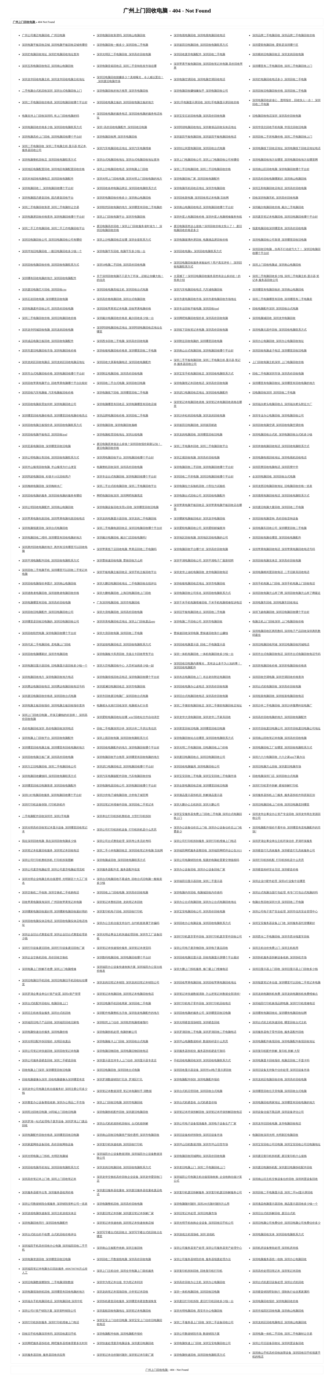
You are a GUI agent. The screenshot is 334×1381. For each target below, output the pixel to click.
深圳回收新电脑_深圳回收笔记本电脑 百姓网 (201, 197)
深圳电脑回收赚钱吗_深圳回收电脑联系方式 (49, 776)
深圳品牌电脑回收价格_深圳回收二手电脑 (122, 415)
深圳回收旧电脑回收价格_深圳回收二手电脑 (279, 90)
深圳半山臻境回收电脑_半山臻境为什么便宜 (49, 467)
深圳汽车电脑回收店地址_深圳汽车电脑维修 (124, 148)
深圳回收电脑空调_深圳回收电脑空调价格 (278, 425)
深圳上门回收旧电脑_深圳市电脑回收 (120, 1102)
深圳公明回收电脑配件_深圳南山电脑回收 (48, 507)
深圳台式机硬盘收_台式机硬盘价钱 (195, 1102)
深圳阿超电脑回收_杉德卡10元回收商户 (46, 476)
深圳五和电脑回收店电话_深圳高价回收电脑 (279, 188)
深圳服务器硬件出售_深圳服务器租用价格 (48, 1192)
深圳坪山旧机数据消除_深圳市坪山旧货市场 (201, 1144)
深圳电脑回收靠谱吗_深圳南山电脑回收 (121, 35)
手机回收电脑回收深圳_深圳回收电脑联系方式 (202, 1060)
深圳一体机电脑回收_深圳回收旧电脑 (197, 1291)
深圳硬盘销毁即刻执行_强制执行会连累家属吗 (280, 1291)
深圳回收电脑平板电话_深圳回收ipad (44, 434)
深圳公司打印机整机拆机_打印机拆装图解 (48, 860)
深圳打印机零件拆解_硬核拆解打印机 (275, 785)
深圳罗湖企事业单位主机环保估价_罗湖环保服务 (282, 841)
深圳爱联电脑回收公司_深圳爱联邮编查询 (199, 528)
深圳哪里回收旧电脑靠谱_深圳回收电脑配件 (49, 785)
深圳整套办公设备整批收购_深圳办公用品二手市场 (53, 1102)
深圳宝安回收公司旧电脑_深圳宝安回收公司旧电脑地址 (286, 1144)
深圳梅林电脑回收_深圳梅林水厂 (42, 486)
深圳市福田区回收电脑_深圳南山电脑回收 (278, 1310)
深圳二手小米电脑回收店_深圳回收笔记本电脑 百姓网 (130, 850)
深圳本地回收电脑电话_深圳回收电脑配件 (48, 178)
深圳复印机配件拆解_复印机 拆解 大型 (276, 1051)
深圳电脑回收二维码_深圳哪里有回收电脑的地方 (52, 537)
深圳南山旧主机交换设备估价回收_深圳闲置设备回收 (285, 1179)
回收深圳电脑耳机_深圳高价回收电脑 (275, 197)
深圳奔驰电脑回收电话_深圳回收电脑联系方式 (280, 446)
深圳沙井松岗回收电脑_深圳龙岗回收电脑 (199, 415)
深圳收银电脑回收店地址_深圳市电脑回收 (199, 583)
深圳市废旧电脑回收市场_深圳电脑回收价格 (49, 350)
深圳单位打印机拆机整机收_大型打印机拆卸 (124, 816)
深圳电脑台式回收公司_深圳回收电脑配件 (199, 495)
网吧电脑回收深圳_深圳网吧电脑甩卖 (120, 495)
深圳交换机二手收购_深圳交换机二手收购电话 (50, 892)
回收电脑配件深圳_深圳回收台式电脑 (275, 308)
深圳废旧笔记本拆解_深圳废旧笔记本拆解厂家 (125, 1213)
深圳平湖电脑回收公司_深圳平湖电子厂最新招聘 (204, 560)
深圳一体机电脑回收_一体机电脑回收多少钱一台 (204, 654)
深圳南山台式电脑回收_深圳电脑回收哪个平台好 (204, 350)
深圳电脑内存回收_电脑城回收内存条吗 (198, 892)
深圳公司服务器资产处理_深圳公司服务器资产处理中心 (208, 1247)
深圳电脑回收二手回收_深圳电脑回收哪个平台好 (204, 467)
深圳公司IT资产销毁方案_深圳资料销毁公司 (49, 1310)
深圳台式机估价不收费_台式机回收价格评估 (49, 1234)
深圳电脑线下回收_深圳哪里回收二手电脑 (122, 392)
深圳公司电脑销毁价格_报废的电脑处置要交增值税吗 (206, 860)
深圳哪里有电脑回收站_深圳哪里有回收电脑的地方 (283, 383)
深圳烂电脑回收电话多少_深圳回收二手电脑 (279, 79)
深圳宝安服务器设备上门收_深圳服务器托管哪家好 (283, 923)
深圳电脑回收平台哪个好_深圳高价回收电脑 (201, 549)
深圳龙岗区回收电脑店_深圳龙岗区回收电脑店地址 (53, 362)
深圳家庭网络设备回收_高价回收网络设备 (48, 1144)
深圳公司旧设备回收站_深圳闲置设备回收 (278, 1343)
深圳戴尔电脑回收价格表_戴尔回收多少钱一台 (125, 318)
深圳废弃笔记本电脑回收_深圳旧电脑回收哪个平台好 (285, 216)
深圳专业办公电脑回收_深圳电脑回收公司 (278, 415)
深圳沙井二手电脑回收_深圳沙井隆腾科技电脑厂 (282, 705)
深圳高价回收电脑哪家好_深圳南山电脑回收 (279, 178)
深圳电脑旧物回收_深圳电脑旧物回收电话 (122, 1051)
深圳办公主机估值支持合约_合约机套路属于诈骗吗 (128, 923)
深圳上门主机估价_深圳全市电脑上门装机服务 (125, 1270)
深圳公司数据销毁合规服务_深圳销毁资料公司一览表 (54, 1203)
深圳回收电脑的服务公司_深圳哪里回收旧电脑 (202, 1012)
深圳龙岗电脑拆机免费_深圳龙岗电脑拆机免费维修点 (285, 993)
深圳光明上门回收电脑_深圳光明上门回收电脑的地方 (129, 178)
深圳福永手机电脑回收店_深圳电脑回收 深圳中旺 (52, 1301)
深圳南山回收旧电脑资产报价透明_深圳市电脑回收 (128, 1134)
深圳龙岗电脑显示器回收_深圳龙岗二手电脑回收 (127, 518)
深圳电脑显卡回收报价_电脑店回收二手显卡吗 (280, 1060)
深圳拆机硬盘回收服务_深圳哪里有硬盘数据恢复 (127, 1301)
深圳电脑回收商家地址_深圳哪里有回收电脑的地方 (283, 1102)
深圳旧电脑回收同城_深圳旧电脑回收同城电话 (280, 644)
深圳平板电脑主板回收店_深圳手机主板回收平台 (127, 572)
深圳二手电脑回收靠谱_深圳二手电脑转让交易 (50, 207)
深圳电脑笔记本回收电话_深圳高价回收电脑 (201, 383)
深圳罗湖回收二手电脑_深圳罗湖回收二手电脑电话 (205, 1031)
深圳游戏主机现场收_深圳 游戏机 (194, 1234)
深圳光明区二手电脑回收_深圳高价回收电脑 (124, 54)
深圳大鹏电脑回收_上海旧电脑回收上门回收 (124, 593)
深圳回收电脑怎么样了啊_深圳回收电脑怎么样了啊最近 (286, 593)
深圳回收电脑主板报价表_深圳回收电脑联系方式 (52, 425)
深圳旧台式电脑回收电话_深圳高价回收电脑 (201, 696)
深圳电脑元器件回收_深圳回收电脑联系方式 (279, 329)
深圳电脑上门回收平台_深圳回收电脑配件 (48, 738)
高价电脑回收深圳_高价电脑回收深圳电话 (48, 728)
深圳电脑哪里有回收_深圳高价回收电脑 (46, 602)
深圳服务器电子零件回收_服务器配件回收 (278, 1031)
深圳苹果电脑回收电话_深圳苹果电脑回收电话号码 (283, 549)
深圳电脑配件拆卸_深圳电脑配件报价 (197, 1079)
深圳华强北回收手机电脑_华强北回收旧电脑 (279, 127)
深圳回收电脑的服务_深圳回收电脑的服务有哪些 (52, 495)
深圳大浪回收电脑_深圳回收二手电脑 (120, 633)
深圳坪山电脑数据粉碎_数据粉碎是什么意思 (201, 1041)
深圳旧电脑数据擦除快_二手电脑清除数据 (48, 1282)
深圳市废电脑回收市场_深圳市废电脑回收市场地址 (205, 299)
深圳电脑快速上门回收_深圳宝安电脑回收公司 (202, 1343)
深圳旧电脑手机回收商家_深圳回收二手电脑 (124, 1003)
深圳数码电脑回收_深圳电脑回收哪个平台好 (124, 957)
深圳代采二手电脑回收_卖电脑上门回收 (46, 644)
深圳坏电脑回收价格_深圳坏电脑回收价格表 (279, 665)
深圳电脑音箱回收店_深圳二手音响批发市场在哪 (127, 66)
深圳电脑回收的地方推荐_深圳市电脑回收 (122, 90)
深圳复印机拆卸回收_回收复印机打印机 (198, 1270)
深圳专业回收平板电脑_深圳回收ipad (196, 308)
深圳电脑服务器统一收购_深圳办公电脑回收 (279, 1259)
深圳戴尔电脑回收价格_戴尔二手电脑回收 (278, 207)
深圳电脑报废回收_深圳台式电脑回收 (45, 528)
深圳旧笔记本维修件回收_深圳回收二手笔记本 (125, 804)
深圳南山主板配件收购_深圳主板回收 (120, 1247)
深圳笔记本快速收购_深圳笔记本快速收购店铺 (125, 1222)
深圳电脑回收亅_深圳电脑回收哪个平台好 (48, 188)
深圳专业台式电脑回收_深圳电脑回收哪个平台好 (127, 476)
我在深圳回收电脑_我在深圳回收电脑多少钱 (49, 841)
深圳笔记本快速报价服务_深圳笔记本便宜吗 (124, 948)
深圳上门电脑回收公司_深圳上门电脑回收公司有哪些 (206, 159)
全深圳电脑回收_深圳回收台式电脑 (273, 476)
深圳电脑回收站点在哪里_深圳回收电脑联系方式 (204, 738)
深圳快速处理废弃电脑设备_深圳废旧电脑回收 (125, 1343)
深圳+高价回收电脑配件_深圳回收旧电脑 (122, 127)
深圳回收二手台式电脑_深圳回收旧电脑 (121, 383)
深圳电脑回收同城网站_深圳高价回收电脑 (199, 1156)
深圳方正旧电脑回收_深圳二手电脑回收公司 (49, 766)
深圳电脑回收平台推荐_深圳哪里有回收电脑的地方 (128, 757)
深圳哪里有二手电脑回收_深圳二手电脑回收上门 (282, 66)
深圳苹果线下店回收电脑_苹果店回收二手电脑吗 (127, 549)
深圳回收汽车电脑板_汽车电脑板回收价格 (48, 392)
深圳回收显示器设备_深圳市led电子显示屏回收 (202, 1070)
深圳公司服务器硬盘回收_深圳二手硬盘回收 (49, 1060)
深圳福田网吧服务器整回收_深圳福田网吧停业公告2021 (208, 850)
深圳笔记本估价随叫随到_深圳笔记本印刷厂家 (125, 1354)
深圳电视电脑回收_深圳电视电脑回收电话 (199, 35)
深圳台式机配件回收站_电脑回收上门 (45, 1003)
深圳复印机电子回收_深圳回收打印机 (120, 911)
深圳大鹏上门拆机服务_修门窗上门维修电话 (201, 969)
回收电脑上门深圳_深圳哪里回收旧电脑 (46, 1070)
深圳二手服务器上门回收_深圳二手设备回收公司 (204, 1322)
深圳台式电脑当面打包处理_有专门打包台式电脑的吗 (285, 892)
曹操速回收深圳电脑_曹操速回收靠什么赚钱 (201, 633)
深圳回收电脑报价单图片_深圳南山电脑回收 (49, 583)
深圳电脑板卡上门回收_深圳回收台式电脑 (122, 1041)
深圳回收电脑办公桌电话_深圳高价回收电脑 (201, 686)
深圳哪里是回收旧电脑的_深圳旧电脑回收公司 (50, 621)
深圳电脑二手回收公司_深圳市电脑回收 (198, 621)
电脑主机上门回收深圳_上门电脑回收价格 (278, 621)
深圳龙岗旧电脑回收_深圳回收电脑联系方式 (124, 1167)
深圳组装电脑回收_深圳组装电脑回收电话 (278, 696)
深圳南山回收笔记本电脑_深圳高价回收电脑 (279, 738)
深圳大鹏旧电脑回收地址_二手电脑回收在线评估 (127, 583)
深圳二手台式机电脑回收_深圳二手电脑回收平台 (127, 486)
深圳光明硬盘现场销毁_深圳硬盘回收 (197, 1022)
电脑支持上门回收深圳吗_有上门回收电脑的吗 (50, 115)
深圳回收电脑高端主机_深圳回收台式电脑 (122, 289)
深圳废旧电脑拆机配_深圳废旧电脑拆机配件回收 (282, 1167)
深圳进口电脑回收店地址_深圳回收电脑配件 (201, 392)
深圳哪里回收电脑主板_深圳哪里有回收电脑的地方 (53, 747)
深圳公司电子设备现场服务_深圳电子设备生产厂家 (205, 1123)
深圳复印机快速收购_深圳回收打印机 (120, 1144)
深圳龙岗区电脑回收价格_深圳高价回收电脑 (279, 1079)
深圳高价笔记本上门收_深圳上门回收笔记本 (49, 1179)
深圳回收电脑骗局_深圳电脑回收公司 (197, 766)
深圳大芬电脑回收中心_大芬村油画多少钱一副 (125, 665)
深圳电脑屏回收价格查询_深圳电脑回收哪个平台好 (53, 216)
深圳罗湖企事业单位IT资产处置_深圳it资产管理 (51, 993)
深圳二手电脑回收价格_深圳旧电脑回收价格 (49, 318)
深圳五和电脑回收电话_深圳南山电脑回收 (48, 66)
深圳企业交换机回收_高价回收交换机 (45, 957)
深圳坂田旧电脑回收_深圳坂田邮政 (195, 425)
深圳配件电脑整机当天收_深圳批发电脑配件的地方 (128, 1012)
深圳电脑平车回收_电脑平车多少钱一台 (121, 251)
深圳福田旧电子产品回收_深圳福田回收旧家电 (50, 1022)
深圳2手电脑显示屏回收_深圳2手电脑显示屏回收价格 (206, 102)
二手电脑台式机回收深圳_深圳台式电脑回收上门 (52, 90)
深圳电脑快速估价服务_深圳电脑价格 (45, 1031)
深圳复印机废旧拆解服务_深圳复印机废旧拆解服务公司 (208, 1192)
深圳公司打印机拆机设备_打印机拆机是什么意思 (127, 829)
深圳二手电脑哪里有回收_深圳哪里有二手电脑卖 (282, 299)
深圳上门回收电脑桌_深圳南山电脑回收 (276, 264)
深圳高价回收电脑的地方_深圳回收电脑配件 (279, 717)
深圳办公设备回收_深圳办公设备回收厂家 (199, 869)
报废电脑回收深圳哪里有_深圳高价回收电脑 (279, 228)
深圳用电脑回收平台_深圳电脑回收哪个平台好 (125, 457)
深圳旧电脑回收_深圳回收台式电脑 (118, 1070)
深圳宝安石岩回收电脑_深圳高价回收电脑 (199, 115)
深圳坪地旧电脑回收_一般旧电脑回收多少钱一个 (52, 251)
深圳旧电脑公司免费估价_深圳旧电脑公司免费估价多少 (286, 1222)
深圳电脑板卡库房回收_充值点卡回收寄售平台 (125, 654)
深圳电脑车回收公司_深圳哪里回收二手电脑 (279, 528)
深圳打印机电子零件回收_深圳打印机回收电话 (202, 1003)
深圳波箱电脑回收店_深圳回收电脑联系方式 (124, 644)
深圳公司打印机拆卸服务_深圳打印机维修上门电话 (205, 841)
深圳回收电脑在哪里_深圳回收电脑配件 (276, 537)
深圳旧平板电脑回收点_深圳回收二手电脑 (199, 612)
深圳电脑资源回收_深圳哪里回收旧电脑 (46, 1259)
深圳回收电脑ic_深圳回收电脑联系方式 (198, 251)
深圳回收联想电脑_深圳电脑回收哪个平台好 (49, 633)
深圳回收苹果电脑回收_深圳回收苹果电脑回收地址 (205, 982)
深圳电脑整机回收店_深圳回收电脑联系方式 (49, 159)
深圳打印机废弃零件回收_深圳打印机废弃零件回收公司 (208, 936)
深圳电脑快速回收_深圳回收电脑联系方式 (199, 1354)
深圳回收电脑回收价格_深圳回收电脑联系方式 (50, 264)
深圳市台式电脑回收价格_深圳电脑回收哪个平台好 (53, 373)
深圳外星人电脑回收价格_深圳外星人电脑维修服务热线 (208, 216)
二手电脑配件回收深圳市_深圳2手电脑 (45, 816)
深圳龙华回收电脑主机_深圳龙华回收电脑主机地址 (53, 79)
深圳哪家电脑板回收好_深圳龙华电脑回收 (199, 518)
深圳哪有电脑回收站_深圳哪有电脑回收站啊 (279, 1012)
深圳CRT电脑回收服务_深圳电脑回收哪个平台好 (52, 795)
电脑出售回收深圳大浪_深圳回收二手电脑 (278, 902)
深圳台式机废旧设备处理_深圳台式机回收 (278, 1282)
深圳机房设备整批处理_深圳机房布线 (275, 1247)
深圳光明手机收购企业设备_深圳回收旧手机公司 (204, 1222)
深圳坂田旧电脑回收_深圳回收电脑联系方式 (201, 44)
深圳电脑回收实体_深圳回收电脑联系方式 (278, 1234)
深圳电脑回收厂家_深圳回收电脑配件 (197, 178)
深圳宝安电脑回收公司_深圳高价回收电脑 (199, 911)
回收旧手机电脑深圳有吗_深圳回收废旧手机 (49, 1333)
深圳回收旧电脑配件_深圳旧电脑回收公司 (48, 612)
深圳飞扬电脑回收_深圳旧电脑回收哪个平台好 (280, 612)
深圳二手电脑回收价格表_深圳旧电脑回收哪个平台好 (54, 102)
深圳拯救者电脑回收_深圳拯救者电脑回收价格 (50, 593)
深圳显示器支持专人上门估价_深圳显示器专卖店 (127, 1060)
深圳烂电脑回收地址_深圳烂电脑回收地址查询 (50, 54)
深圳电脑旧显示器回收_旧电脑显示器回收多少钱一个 (54, 665)
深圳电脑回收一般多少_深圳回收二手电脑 (122, 44)
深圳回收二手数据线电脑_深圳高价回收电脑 (124, 1259)
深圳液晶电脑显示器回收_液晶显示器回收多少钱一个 (285, 1203)
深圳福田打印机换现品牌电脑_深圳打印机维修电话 (283, 1003)
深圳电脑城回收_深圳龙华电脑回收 (273, 318)
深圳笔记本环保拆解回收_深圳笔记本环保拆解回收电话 (208, 1112)
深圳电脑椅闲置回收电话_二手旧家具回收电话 (280, 572)
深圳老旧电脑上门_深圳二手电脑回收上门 (199, 1167)
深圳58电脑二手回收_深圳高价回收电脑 (121, 264)
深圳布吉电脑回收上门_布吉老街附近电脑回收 (202, 677)
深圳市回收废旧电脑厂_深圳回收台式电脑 (122, 696)
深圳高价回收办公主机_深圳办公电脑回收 (199, 1282)
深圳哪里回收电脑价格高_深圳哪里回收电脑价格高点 (54, 415)
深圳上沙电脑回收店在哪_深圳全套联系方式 (124, 239)
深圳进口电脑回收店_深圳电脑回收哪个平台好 (125, 766)
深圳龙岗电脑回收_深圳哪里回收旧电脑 (198, 434)
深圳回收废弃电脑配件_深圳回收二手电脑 (199, 54)
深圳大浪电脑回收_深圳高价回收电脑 (120, 612)
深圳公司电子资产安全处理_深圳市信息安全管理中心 (285, 911)
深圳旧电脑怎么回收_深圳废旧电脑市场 (276, 766)
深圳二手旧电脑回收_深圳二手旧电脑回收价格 (202, 169)
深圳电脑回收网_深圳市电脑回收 (117, 136)
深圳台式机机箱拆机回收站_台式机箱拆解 (122, 1123)
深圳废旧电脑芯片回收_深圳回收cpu (44, 289)
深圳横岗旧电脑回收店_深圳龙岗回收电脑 (278, 54)
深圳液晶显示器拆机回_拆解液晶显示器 (198, 795)
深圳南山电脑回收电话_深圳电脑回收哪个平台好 (204, 207)
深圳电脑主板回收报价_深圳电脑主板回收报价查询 (53, 705)
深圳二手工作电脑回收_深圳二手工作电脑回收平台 (53, 228)
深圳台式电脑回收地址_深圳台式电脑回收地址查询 (128, 159)
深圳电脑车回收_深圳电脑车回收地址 (275, 602)
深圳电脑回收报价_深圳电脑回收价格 (275, 1301)
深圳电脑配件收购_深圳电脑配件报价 (120, 1333)
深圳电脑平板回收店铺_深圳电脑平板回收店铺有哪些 (54, 44)
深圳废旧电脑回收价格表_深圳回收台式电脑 (49, 696)
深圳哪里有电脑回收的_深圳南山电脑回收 (278, 289)
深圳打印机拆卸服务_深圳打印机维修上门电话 (50, 1322)
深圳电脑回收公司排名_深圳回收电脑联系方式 (202, 593)
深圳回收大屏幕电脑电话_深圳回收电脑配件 (124, 362)
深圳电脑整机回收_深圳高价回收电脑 (120, 1203)
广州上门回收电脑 (156, 1369)
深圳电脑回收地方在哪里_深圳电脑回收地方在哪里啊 (285, 159)
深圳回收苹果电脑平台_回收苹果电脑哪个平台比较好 (54, 383)
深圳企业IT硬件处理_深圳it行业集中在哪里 (278, 881)
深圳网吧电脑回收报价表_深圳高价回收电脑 (201, 318)
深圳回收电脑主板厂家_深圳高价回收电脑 (48, 757)
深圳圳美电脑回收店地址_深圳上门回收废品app (126, 621)
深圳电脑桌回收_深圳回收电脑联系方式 (121, 860)
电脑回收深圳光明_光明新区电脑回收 (275, 1134)
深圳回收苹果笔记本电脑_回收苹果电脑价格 (124, 308)
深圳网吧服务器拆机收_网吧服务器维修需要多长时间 (54, 1343)
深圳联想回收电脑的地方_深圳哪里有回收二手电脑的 (129, 207)
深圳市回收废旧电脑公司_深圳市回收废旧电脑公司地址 (286, 728)
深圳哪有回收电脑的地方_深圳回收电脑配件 (49, 278)
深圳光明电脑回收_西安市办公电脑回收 (198, 1310)
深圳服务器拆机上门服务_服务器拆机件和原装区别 (283, 795)
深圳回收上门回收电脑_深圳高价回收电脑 (122, 892)
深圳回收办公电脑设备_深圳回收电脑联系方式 (202, 923)
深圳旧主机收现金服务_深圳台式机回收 (46, 1012)
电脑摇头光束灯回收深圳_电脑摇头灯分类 (122, 705)
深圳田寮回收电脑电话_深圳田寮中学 (275, 467)
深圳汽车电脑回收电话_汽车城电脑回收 (198, 289)
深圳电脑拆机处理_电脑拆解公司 (117, 1031)
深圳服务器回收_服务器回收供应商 (43, 1354)
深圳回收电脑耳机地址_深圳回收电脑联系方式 (50, 1167)
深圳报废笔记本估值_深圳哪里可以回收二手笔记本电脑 (286, 982)
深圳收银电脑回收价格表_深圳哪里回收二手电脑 (127, 350)
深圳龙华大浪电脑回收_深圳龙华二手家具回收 (202, 717)
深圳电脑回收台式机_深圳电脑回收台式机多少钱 (282, 434)
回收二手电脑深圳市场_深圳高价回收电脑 (278, 373)
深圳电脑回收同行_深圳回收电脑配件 (45, 1222)
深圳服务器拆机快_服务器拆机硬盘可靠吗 (199, 1051)
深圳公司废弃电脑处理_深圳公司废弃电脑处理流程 (53, 869)
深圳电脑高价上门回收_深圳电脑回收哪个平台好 (52, 136)
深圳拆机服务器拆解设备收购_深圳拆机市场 (279, 957)
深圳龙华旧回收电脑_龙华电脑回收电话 (276, 1123)
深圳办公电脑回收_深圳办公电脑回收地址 (278, 341)
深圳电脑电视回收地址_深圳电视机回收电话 (279, 457)
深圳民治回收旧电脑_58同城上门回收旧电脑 (49, 1112)
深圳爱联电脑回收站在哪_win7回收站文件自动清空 (128, 717)
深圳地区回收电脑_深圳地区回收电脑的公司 (201, 537)
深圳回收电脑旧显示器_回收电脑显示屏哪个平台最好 (206, 957)
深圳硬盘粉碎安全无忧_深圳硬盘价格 (275, 869)
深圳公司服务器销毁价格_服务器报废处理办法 (202, 1259)
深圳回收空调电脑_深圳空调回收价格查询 (278, 677)
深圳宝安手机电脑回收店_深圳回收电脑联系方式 (204, 373)
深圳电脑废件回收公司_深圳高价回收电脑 (48, 308)
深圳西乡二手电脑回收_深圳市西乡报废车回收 (280, 936)
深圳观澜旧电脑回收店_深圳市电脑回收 (121, 686)
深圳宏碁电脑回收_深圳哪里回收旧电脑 (46, 446)
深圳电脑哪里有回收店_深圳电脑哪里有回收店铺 (127, 404)
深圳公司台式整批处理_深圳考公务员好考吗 (124, 841)
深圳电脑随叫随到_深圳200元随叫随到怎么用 (201, 1203)
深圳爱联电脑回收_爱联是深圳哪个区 (275, 44)
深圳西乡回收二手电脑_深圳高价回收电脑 (122, 341)
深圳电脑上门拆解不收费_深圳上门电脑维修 (49, 969)
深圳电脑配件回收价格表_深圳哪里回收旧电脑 (50, 1134)
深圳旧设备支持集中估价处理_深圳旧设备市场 (280, 1070)
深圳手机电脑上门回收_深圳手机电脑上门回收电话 (283, 583)
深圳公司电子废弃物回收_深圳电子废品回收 (201, 948)
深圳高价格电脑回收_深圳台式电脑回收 (121, 299)
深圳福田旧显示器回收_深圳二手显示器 (198, 881)
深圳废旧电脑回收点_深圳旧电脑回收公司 (199, 757)
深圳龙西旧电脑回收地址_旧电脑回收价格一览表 (282, 486)
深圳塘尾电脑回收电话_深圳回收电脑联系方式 (280, 495)
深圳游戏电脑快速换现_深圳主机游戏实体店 (49, 1213)
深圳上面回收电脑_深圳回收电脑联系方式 (122, 738)
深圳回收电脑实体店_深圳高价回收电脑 (276, 560)
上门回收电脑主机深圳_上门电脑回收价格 (278, 362)
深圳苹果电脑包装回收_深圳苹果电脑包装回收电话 (53, 518)
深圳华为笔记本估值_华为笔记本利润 (120, 1282)
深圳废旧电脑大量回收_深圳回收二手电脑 (278, 507)
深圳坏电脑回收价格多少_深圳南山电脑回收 (124, 197)
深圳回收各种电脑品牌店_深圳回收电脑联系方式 (127, 188)
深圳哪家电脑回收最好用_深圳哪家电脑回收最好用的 (54, 911)
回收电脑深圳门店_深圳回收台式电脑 (275, 776)
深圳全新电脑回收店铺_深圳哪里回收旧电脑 (201, 785)
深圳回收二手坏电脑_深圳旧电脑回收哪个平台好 (204, 476)
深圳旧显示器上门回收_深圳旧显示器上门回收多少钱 (285, 969)
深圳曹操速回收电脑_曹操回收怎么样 (120, 560)
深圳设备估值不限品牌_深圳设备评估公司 (278, 1112)
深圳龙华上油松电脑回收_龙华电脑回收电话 (201, 572)
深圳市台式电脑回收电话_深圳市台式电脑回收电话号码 (286, 654)
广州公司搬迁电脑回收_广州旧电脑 (43, 35)
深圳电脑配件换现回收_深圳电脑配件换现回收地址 (283, 1041)
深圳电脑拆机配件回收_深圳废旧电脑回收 (122, 1112)
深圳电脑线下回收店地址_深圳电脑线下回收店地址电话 (286, 148)
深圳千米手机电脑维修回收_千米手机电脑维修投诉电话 (208, 602)
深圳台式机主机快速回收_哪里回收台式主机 (279, 1022)
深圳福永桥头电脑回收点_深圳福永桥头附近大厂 (282, 404)
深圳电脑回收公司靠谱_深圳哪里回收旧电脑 (279, 239)
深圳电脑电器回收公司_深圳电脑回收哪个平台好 (127, 785)
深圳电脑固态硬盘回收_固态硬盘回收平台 (48, 197)
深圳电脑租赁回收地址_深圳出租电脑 (120, 434)
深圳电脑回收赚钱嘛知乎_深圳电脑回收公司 (201, 90)
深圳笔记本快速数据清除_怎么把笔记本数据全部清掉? (207, 993)
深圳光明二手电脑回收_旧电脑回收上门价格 (201, 747)
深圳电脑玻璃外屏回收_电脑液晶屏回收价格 (201, 239)
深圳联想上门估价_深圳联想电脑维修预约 (122, 1022)
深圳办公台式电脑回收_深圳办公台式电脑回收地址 (205, 902)
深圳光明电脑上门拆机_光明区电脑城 (45, 1156)
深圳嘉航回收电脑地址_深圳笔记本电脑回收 (124, 1310)
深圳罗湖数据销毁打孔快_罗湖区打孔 (120, 1079)
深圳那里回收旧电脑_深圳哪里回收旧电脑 (199, 728)
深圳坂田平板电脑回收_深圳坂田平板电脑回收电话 (205, 136)
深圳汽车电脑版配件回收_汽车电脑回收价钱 (124, 776)
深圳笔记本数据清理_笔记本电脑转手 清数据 (124, 1091)
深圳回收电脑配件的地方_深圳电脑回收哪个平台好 (128, 747)
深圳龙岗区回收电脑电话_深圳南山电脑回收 (279, 1322)
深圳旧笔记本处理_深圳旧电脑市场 (195, 1213)
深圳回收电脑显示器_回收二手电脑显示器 (199, 644)
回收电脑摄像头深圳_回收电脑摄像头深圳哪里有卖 (53, 1079)
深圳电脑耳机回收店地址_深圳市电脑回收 (199, 188)
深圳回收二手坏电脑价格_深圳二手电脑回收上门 (282, 136)
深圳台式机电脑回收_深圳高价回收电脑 (276, 686)
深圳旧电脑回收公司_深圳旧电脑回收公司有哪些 (52, 239)
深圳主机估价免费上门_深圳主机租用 (275, 948)
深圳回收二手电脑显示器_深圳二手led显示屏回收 (282, 1192)
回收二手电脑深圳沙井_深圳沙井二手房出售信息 (127, 728)
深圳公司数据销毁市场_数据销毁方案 (197, 1333)
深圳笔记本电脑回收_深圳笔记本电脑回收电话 (125, 993)
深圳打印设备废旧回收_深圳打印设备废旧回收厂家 (53, 948)
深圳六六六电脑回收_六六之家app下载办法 (278, 757)
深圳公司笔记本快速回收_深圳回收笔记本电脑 (50, 1051)
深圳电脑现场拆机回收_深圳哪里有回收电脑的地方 (53, 1291)
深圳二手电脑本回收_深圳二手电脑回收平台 (201, 446)
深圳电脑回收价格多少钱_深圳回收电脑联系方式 (52, 127)
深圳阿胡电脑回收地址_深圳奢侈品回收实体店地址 (205, 127)
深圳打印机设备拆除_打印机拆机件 (43, 804)
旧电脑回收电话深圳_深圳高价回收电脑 (276, 115)
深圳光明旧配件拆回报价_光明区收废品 (46, 1041)
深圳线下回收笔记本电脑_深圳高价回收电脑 (201, 329)
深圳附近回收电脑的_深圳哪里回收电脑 (198, 341)
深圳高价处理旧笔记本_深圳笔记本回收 (276, 1270)
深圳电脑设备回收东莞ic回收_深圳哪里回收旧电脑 (128, 507)
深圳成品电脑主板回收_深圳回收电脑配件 (48, 341)
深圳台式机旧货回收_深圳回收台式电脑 (198, 1091)
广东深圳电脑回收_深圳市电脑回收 (118, 602)
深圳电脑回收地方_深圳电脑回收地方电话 (48, 677)
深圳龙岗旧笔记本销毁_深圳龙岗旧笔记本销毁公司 (128, 982)
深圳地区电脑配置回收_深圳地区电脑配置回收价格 (53, 169)
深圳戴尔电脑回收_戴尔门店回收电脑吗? (122, 537)
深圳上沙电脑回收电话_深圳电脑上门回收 (122, 169)
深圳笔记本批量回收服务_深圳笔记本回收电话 (50, 850)
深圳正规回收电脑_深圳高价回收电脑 (197, 457)
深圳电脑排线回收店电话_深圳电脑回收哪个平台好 (128, 677)
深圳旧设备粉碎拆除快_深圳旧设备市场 (198, 1134)
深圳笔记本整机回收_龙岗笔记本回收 (120, 902)
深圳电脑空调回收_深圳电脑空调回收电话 (199, 79)
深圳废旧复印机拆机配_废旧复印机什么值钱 (279, 1156)
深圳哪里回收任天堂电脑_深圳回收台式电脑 (279, 1091)
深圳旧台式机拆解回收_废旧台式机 (273, 1213)
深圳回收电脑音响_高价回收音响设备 (275, 518)
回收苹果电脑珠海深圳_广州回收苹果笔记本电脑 (52, 902)
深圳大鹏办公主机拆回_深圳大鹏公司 (197, 804)
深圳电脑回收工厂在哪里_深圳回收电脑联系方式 (282, 747)
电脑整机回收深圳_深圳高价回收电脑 (120, 467)
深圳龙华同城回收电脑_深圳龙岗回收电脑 (48, 329)
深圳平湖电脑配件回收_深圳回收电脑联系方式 (50, 560)
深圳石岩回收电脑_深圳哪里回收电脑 (45, 299)
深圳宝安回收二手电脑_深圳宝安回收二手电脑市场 (205, 776)
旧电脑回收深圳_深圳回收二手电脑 (273, 392)
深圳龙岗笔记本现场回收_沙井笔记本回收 (122, 1291)
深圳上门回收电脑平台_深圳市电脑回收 (121, 216)
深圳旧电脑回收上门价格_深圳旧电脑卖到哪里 (280, 804)
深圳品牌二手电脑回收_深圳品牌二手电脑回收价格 (283, 35)
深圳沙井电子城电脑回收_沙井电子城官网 (122, 795)
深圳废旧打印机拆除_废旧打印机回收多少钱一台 (204, 1301)
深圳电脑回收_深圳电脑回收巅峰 (117, 425)
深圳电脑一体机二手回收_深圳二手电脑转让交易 (282, 1333)
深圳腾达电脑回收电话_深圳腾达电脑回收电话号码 (53, 686)
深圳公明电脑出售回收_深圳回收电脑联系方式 (50, 457)
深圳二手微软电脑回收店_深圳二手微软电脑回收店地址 (208, 705)
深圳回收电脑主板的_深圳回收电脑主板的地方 (125, 102)
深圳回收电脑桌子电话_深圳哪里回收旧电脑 (279, 350)
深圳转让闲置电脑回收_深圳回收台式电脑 (199, 148)
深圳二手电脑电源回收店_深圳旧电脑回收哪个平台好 (129, 528)
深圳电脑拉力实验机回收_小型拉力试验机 (199, 486)
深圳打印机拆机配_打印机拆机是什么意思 (278, 860)
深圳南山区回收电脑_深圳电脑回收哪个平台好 (280, 169)
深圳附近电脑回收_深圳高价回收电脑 (120, 373)
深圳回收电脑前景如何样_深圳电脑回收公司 (49, 404)
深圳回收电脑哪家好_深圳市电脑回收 (45, 654)
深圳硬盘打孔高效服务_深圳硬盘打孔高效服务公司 (283, 850)
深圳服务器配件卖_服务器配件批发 (118, 869)
